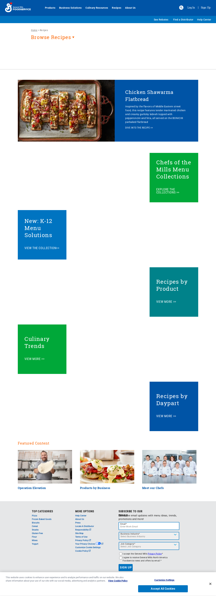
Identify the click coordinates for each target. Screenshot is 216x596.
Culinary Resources (95, 7)
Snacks (35, 530)
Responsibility (83, 530)
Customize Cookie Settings (88, 547)
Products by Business (95, 488)
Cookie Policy (83, 551)
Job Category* (128, 544)
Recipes (114, 7)
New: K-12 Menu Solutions (38, 228)
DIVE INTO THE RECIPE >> (139, 127)
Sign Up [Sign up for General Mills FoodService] (206, 7)
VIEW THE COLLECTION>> (41, 248)
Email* (123, 524)
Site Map (79, 533)
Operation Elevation (32, 488)
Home (34, 30)
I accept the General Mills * (143, 554)
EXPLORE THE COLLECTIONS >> (167, 190)
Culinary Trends (37, 342)
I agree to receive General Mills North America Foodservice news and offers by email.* (145, 559)
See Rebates (161, 19)
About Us (128, 7)
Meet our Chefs (153, 488)
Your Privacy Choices (89, 544)
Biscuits (35, 523)
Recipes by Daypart (172, 399)
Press (78, 523)
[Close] (210, 585)
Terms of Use (81, 537)
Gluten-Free (37, 533)
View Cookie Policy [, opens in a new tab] (118, 582)
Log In (191, 7)
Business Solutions (68, 7)
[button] (181, 7)
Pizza (34, 515)
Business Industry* (130, 534)
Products (48, 7)
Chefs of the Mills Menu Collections (173, 169)
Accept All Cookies (163, 590)
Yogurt (35, 544)
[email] (149, 526)
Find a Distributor (183, 19)
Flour (34, 537)
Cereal (35, 526)
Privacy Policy (83, 540)
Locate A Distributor (84, 526)
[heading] (108, 39)
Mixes (35, 540)
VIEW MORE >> (166, 301)
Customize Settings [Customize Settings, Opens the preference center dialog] (164, 581)
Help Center (204, 19)
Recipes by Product (172, 285)
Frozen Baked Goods (41, 519)
